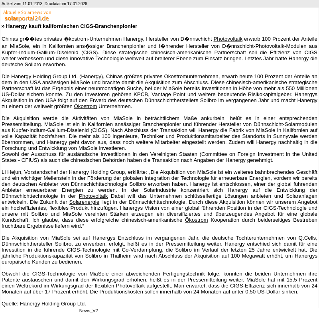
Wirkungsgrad (108, 280)
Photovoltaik (227, 39)
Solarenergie (84, 202)
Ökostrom (85, 106)
